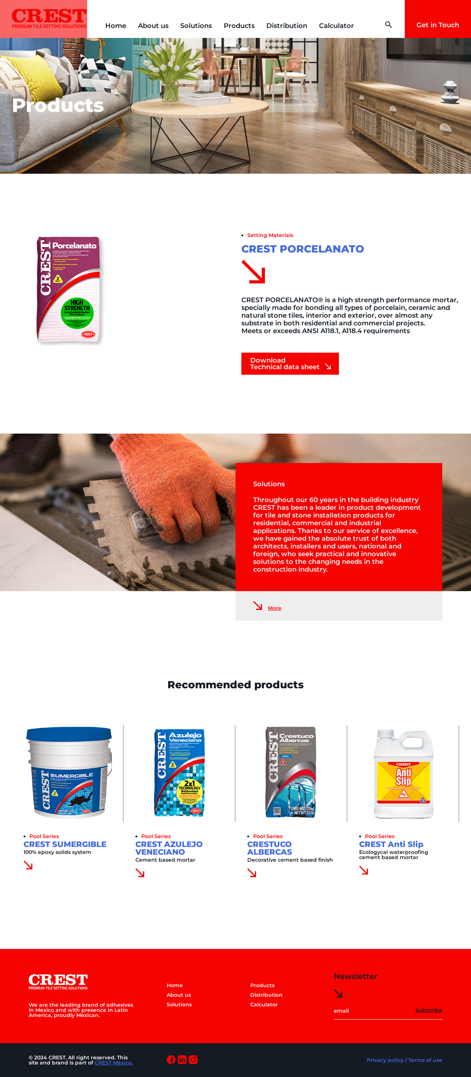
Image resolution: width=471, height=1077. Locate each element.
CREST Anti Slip (391, 844)
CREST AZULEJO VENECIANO (169, 848)
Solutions (196, 26)
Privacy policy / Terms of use (404, 1060)
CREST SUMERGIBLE (65, 844)
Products (239, 26)
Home (115, 26)
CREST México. (114, 1062)
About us (153, 26)
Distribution (286, 26)
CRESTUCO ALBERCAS (269, 848)
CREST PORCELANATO (302, 249)
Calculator (336, 26)
